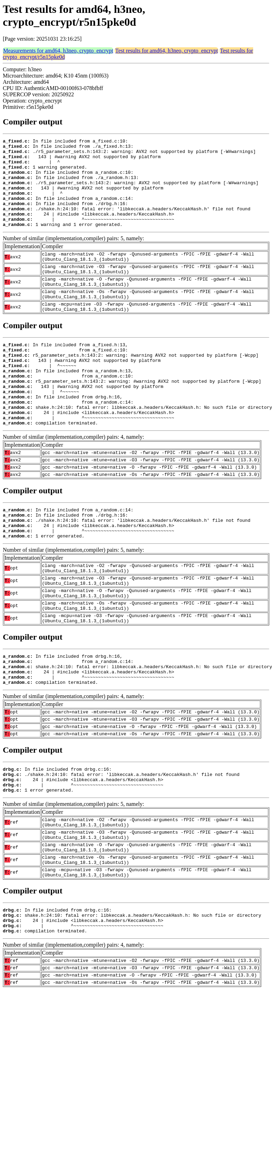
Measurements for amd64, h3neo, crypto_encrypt (58, 51)
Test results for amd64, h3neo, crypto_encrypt (166, 51)
